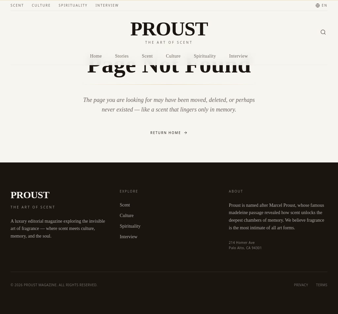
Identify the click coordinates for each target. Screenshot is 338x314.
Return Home (169, 132)
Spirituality (73, 5)
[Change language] (321, 5)
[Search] (323, 32)
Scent (17, 5)
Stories (121, 56)
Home (96, 56)
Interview (107, 5)
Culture (41, 5)
